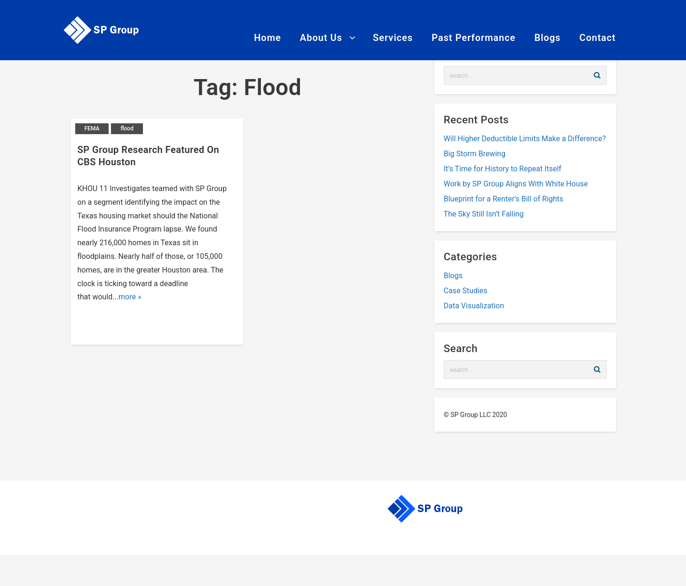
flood (127, 128)
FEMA (92, 128)
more (127, 296)
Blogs (453, 275)
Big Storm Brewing (474, 153)
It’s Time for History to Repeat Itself (502, 168)
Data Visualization (474, 305)
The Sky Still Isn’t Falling (484, 213)
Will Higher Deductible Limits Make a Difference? (525, 138)
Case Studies (466, 290)
